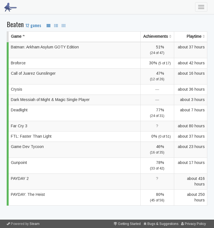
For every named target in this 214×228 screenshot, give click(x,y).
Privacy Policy (195, 224)
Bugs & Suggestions (162, 224)
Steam (35, 224)
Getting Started (129, 224)
